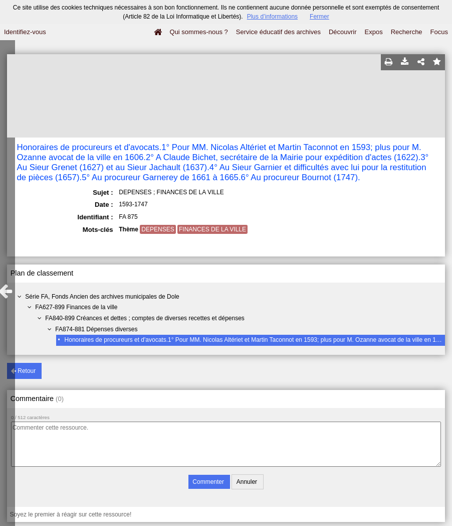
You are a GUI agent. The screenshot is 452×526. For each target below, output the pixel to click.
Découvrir (343, 32)
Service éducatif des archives (278, 32)
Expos (374, 32)
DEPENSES (157, 229)
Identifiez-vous (25, 32)
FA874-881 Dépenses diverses (96, 329)
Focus (439, 32)
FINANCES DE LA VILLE (212, 229)
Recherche (406, 32)
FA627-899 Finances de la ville (76, 307)
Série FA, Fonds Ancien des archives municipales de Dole (102, 296)
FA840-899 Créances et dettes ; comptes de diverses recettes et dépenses (145, 318)
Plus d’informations (272, 16)
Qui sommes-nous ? (199, 32)
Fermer (319, 16)
